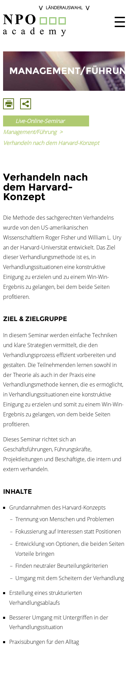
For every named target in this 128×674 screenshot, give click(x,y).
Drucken (8, 103)
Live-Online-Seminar (40, 121)
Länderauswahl (64, 7)
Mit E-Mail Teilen (25, 103)
